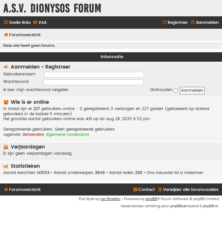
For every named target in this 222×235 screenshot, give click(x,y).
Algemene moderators (67, 134)
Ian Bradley (110, 199)
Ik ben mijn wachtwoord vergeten (36, 90)
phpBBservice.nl (184, 206)
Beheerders (33, 134)
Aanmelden (25, 67)
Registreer (57, 67)
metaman (193, 173)
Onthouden (164, 90)
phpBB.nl (210, 206)
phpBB (151, 199)
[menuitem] (40, 22)
